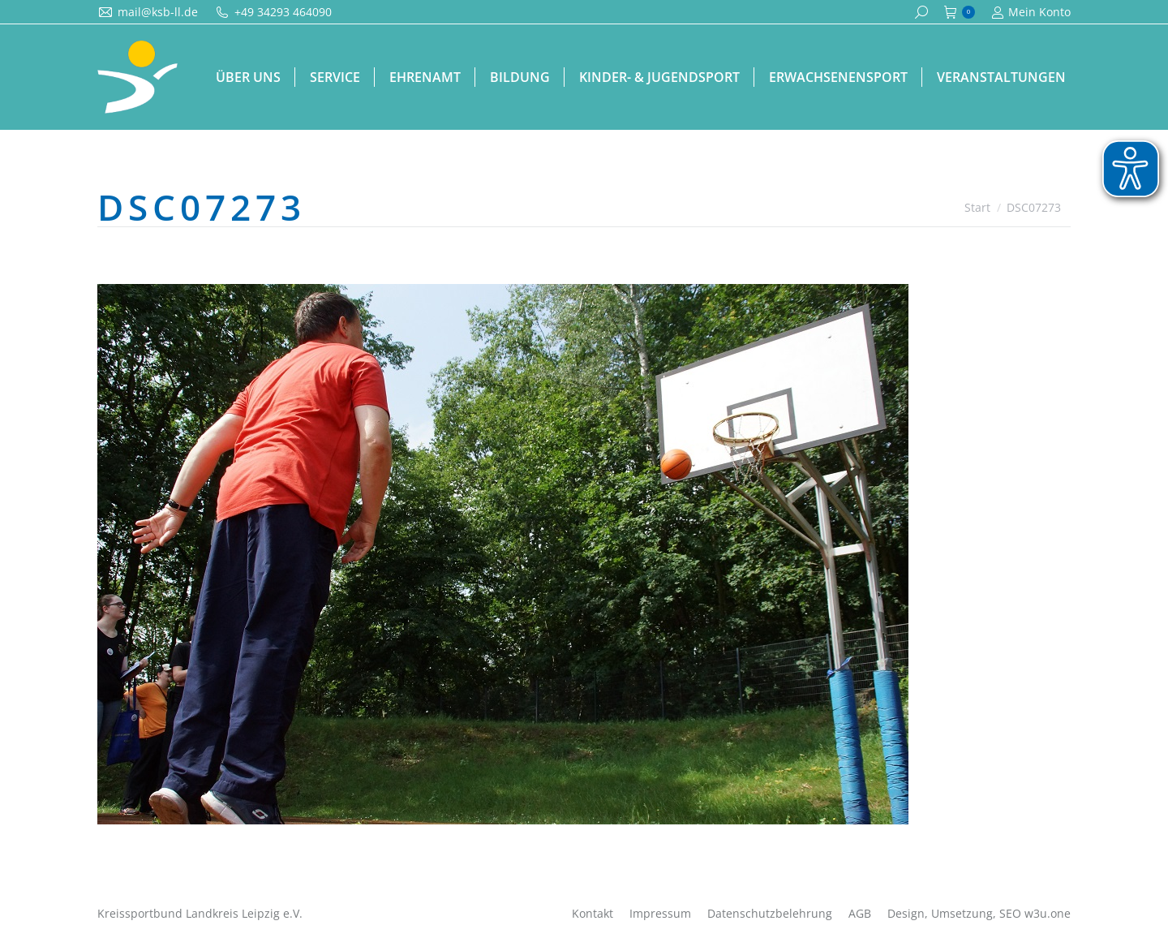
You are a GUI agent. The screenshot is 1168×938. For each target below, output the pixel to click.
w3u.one (1047, 913)
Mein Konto (1031, 12)
